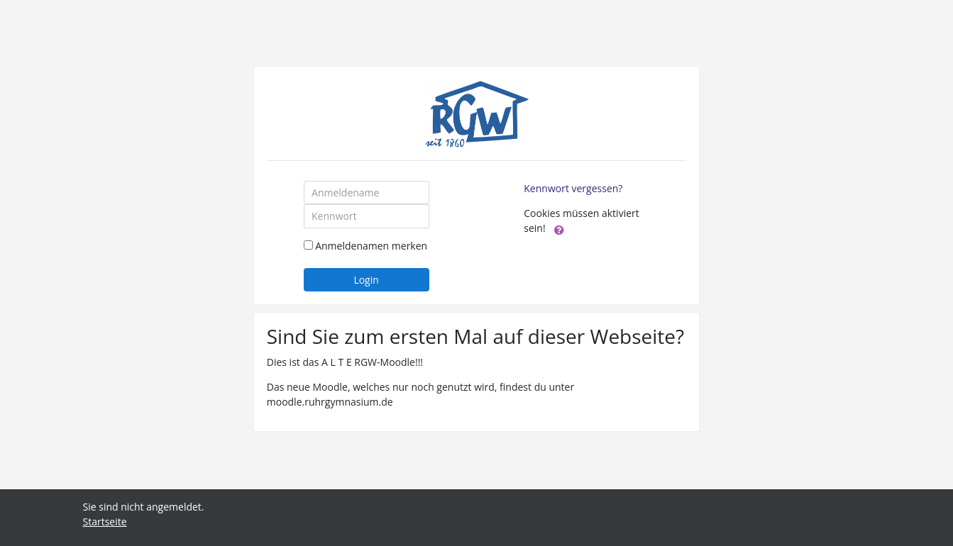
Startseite (105, 521)
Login (365, 279)
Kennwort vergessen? (573, 188)
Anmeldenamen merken (371, 245)
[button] (559, 229)
